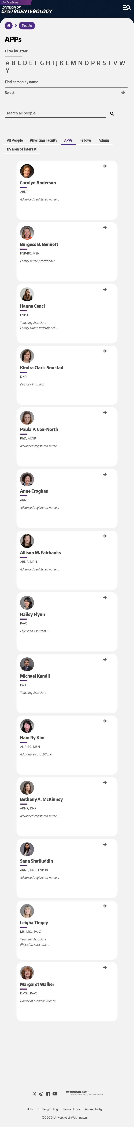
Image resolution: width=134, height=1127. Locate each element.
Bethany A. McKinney (18, 785)
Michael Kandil (18, 660)
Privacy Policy (48, 1109)
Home (8, 27)
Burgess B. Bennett (18, 230)
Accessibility (93, 1109)
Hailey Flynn (18, 597)
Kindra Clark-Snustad (18, 354)
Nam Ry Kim (18, 720)
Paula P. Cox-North (18, 415)
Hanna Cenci (18, 289)
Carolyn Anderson (18, 168)
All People (15, 140)
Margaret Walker (18, 969)
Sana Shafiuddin (18, 845)
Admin (104, 140)
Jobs (30, 1109)
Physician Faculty (43, 140)
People (27, 26)
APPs (68, 140)
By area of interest (21, 149)
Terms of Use (71, 1109)
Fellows (86, 140)
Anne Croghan (18, 474)
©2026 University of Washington (64, 1118)
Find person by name (22, 81)
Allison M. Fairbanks (18, 539)
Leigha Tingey (18, 906)
